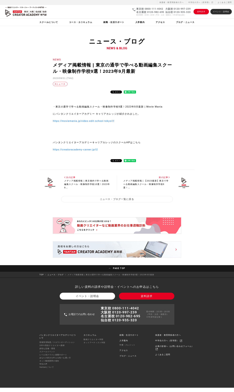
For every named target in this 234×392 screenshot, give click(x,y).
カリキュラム (90, 337)
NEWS (57, 59)
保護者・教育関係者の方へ (168, 337)
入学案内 (123, 343)
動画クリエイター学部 (93, 341)
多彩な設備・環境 (47, 351)
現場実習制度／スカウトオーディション (57, 344)
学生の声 (43, 366)
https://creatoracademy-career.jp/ (74, 149)
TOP (41, 275)
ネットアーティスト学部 (94, 345)
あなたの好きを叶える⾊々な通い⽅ (55, 360)
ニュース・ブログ (55, 275)
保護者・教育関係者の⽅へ (171, 2)
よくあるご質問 (225, 2)
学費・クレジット (127, 347)
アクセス (123, 352)
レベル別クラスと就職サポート (53, 357)
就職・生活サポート (129, 337)
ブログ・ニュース (127, 358)
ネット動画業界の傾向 (49, 363)
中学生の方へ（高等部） (200, 2)
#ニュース (60, 84)
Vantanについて (46, 369)
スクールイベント (47, 354)
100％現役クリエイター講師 (52, 347)
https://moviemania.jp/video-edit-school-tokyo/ (82, 121)
